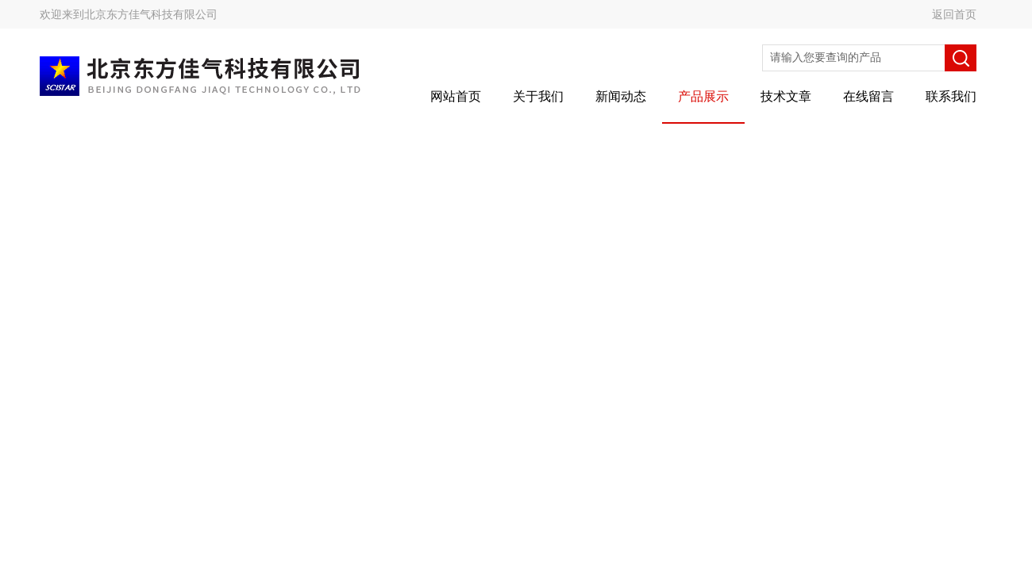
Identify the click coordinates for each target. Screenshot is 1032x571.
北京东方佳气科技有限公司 (151, 14)
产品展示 (703, 96)
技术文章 (786, 96)
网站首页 (455, 96)
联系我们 (951, 96)
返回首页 (954, 14)
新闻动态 (620, 96)
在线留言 (868, 96)
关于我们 (538, 96)
